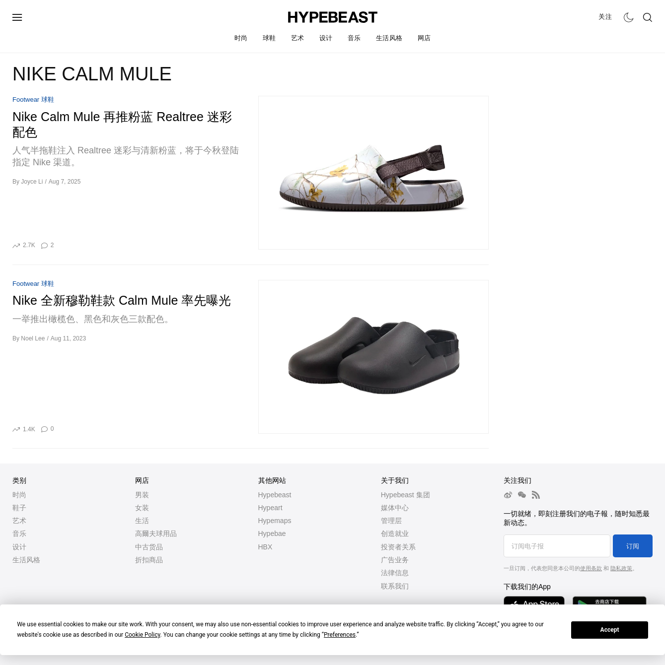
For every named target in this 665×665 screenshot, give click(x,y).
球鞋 (269, 38)
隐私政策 (621, 568)
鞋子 (19, 508)
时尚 (241, 38)
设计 (326, 38)
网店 (424, 38)
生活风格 (389, 38)
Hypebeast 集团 (405, 495)
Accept (609, 629)
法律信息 (395, 573)
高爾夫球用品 (156, 533)
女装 (142, 508)
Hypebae (272, 533)
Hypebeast (275, 495)
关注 (605, 16)
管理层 (391, 521)
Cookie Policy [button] (142, 634)
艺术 (297, 38)
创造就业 (395, 533)
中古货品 (149, 547)
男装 (142, 495)
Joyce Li (32, 181)
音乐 (354, 38)
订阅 (632, 546)
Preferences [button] (340, 634)
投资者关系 (398, 547)
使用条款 (591, 568)
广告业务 (395, 560)
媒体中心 (395, 508)
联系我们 (395, 586)
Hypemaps (275, 521)
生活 (142, 521)
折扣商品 (149, 560)
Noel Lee (33, 338)
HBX (265, 547)
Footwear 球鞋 (33, 99)
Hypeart (270, 508)
